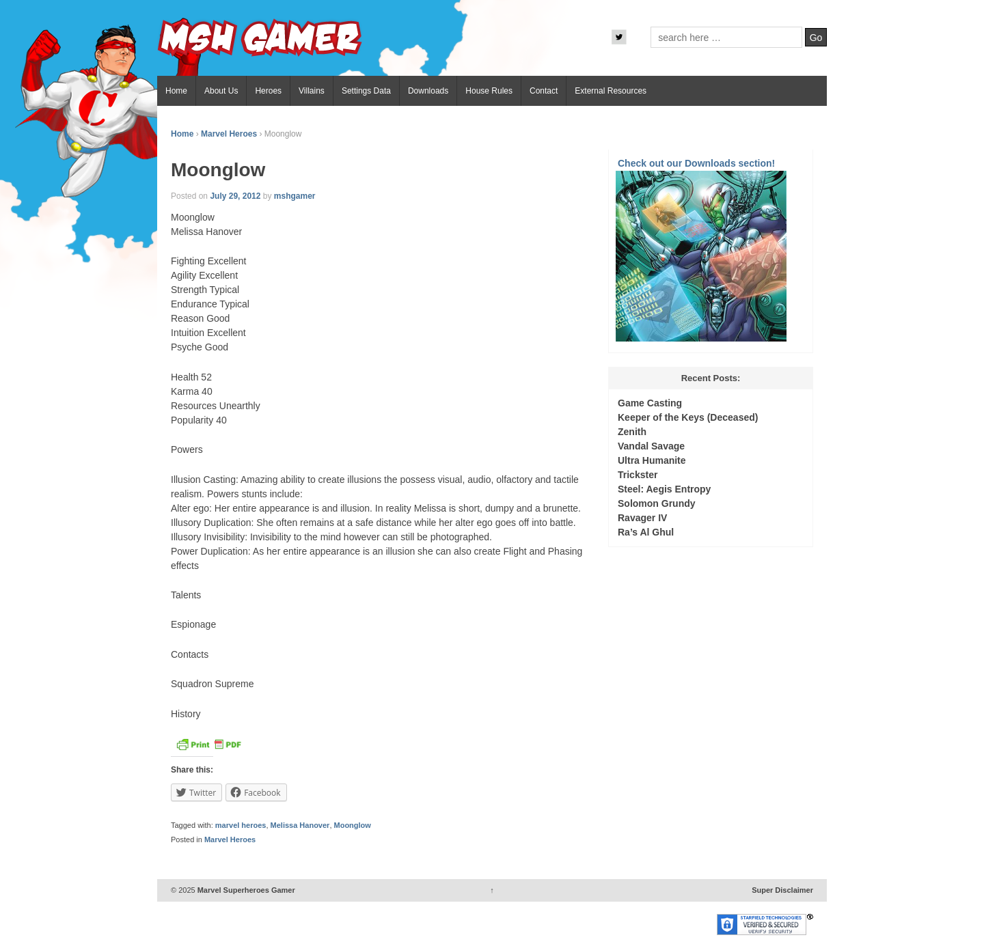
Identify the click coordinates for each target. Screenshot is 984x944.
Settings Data (366, 91)
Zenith (632, 431)
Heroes (268, 91)
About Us (221, 91)
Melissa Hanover (300, 825)
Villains (312, 91)
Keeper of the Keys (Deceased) (688, 417)
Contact (544, 91)
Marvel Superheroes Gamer (245, 890)
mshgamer (295, 196)
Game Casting (650, 403)
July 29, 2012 (235, 196)
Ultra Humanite (652, 460)
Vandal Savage (651, 446)
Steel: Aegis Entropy (664, 489)
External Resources (610, 91)
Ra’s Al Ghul (646, 532)
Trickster (637, 474)
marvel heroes (240, 825)
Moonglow (352, 825)
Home (176, 91)
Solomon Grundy (657, 503)
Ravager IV (642, 517)
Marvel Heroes (229, 134)
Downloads (428, 91)
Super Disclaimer (782, 890)
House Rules (488, 91)
